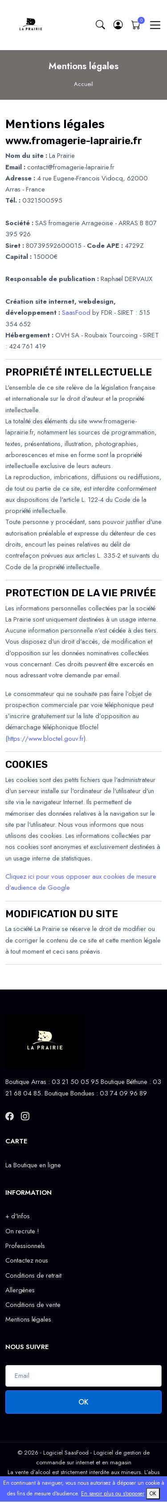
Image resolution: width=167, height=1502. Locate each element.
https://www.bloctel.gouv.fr (46, 738)
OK (83, 1402)
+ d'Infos (17, 1216)
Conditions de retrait (33, 1275)
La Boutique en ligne (33, 1165)
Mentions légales (28, 1319)
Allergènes (20, 1290)
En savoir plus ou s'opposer (112, 1494)
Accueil (83, 84)
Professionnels (25, 1246)
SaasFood (76, 312)
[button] (118, 25)
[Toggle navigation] (155, 25)
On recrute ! (22, 1231)
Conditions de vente (33, 1305)
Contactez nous (26, 1260)
